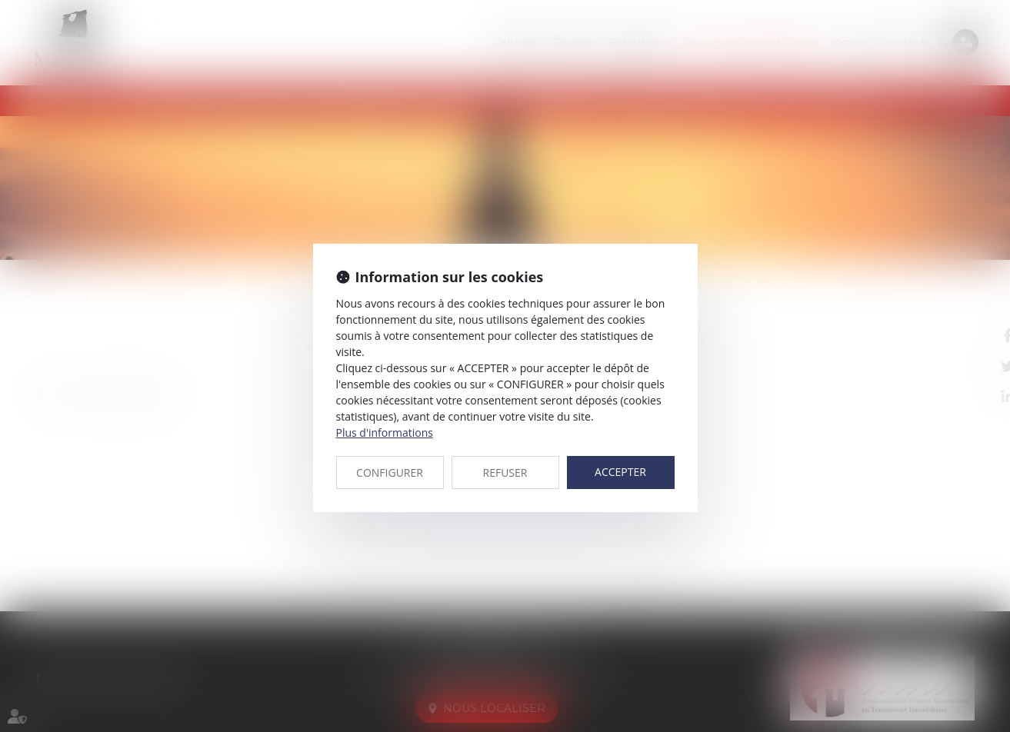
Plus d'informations (384, 432)
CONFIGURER (389, 472)
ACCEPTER (620, 471)
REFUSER (505, 472)
